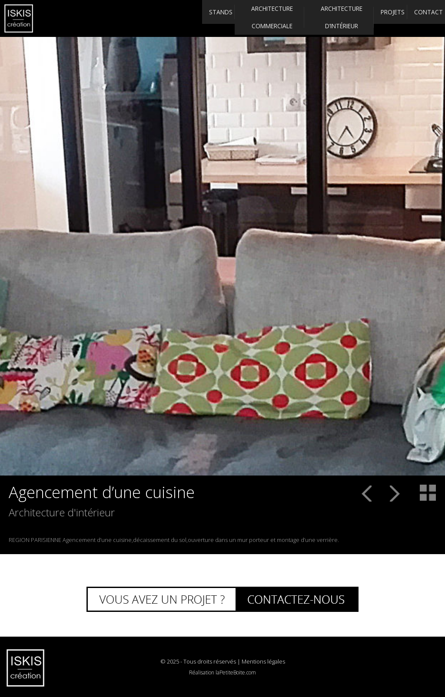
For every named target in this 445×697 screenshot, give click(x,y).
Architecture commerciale (245, 18)
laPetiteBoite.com (236, 672)
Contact (420, 18)
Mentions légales (263, 661)
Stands (188, 18)
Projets (373, 18)
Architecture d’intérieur (315, 18)
